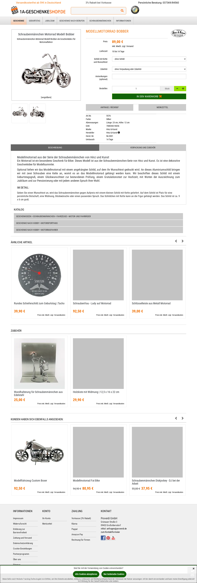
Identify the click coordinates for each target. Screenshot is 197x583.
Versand (129, 46)
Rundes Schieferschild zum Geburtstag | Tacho (39, 303)
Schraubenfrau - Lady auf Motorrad (92, 303)
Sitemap (16, 564)
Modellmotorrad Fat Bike (86, 480)
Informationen (123, 20)
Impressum (18, 518)
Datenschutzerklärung (23, 543)
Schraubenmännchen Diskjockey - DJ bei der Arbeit (156, 482)
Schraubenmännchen (100, 20)
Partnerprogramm (21, 554)
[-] (177, 88)
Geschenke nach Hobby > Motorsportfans (37, 223)
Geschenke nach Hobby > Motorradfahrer (37, 230)
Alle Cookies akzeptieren (86, 574)
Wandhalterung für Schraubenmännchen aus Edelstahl (38, 393)
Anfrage (110, 107)
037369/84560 (171, 2)
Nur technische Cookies (114, 574)
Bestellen (103, 88)
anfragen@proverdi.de (117, 528)
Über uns (17, 559)
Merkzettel (162, 107)
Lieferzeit (103, 51)
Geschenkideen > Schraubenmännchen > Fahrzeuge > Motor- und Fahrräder (53, 216)
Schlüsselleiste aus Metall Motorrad (151, 303)
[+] (183, 88)
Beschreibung (55, 147)
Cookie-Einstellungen (22, 548)
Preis (105, 41)
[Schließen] (194, 569)
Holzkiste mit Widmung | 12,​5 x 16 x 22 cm (96, 392)
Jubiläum (49, 20)
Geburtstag (34, 20)
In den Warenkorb (149, 96)
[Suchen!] (122, 10)
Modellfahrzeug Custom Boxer (30, 480)
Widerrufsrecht (19, 523)
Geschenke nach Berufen (71, 20)
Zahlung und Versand (22, 537)
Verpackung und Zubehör (142, 147)
